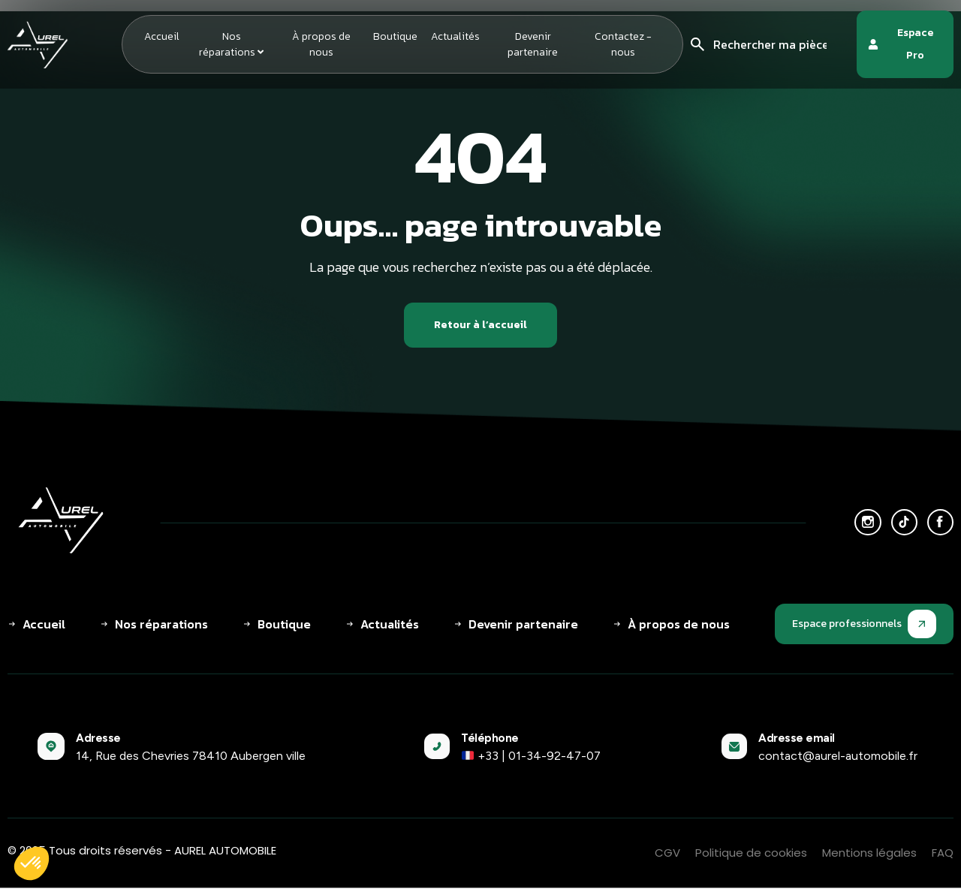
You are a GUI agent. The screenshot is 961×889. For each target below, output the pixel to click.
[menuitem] (231, 44)
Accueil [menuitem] (161, 36)
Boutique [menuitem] (395, 36)
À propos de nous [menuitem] (321, 44)
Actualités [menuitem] (455, 36)
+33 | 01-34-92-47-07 (531, 756)
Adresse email (796, 739)
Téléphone (490, 739)
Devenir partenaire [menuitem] (533, 44)
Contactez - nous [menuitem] (623, 44)
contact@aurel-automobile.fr (837, 756)
